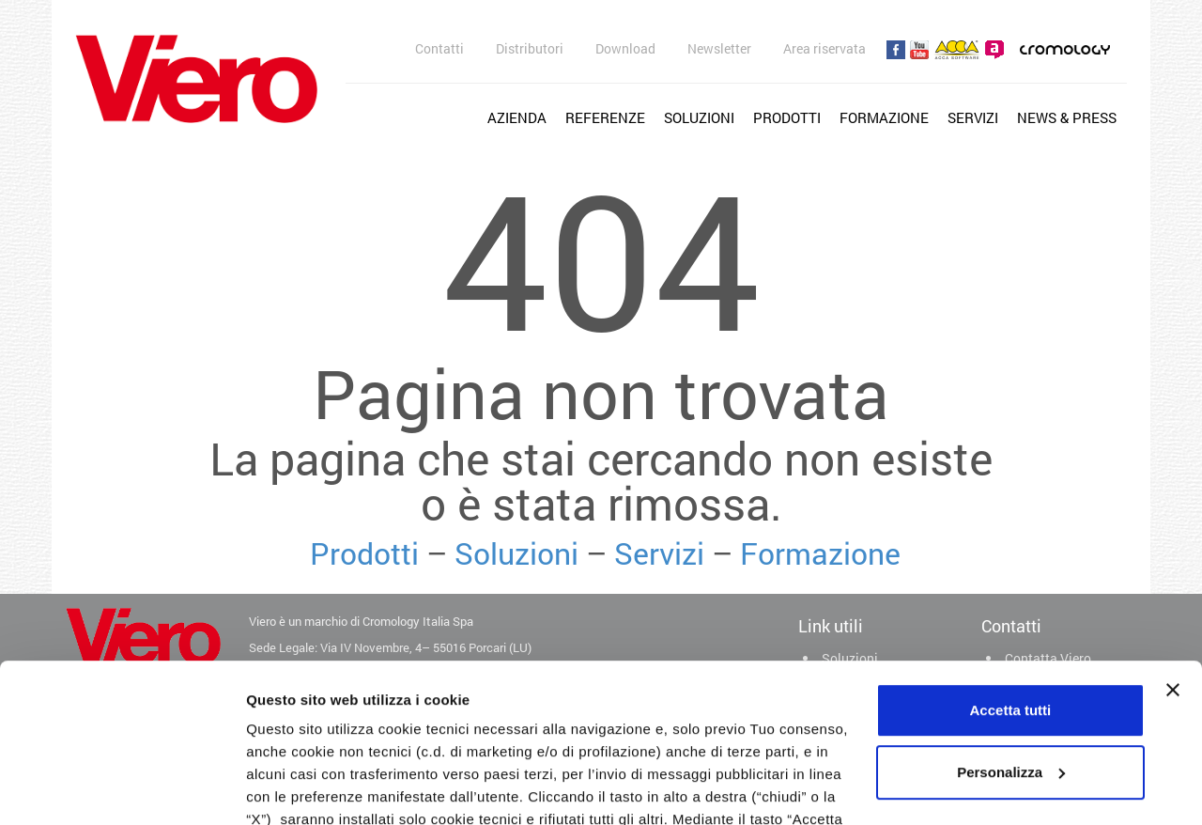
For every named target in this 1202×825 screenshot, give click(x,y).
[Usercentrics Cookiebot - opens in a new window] (121, 788)
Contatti (439, 48)
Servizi (973, 117)
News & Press (1067, 117)
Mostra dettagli (296, 788)
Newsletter (719, 48)
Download (625, 48)
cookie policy (294, 738)
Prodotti (787, 117)
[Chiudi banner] (1172, 541)
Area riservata (824, 48)
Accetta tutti (1011, 561)
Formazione (884, 117)
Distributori (529, 48)
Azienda (517, 117)
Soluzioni (699, 117)
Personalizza (1011, 623)
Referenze (605, 117)
